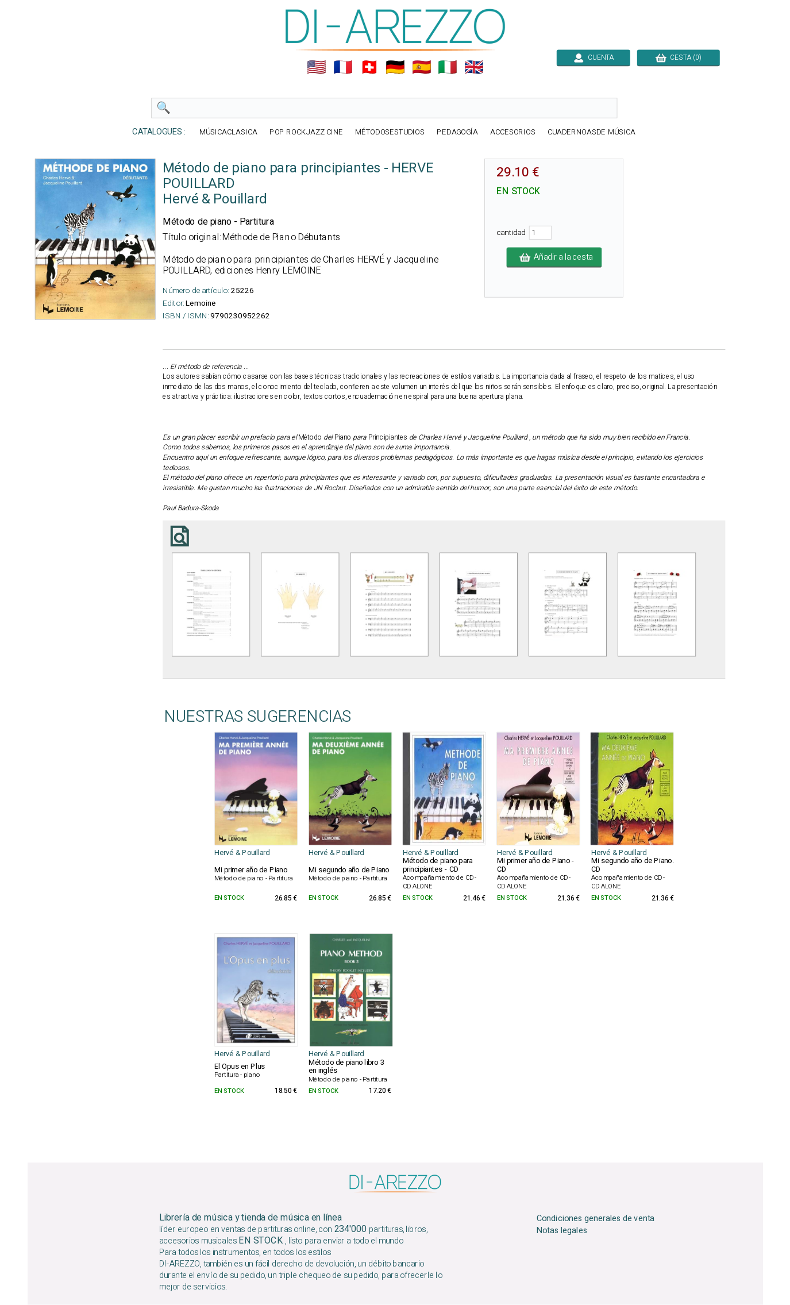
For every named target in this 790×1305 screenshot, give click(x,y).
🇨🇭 (369, 67)
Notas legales (561, 1231)
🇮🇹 (447, 67)
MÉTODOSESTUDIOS (389, 132)
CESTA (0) (678, 57)
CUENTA (593, 57)
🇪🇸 (421, 67)
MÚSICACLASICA (228, 132)
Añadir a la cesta (553, 257)
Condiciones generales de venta (595, 1218)
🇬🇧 (474, 67)
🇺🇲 (316, 67)
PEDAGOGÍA (457, 132)
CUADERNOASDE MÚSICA (591, 132)
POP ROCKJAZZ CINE (305, 132)
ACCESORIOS (512, 132)
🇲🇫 (343, 67)
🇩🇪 (395, 67)
